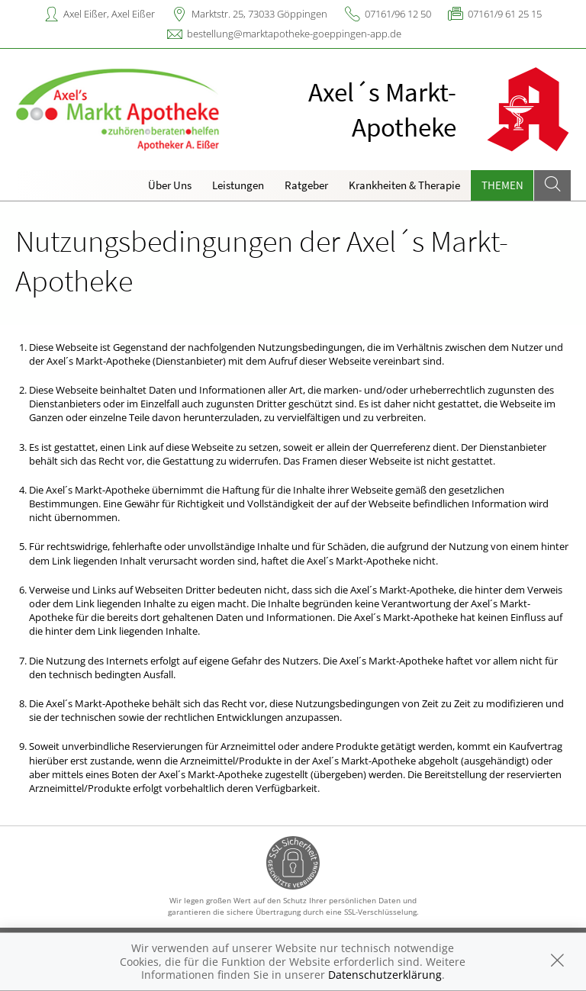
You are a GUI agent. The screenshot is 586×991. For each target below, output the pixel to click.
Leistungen (238, 185)
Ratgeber (306, 185)
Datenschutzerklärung (385, 974)
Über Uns (170, 185)
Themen (502, 185)
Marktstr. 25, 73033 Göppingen (259, 14)
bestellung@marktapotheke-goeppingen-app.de (294, 33)
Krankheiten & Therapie (404, 185)
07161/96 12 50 (398, 14)
